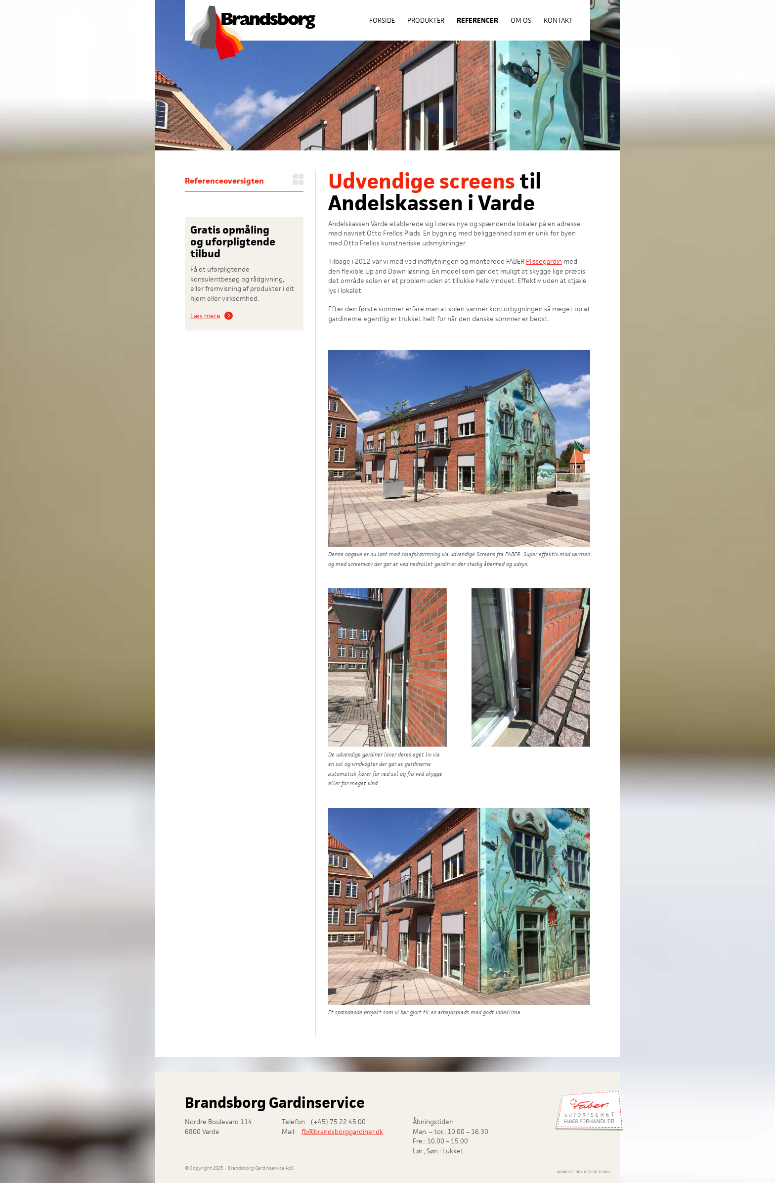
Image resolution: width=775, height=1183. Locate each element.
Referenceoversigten (224, 181)
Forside (382, 20)
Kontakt (558, 20)
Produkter (425, 20)
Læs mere (205, 315)
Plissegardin (544, 261)
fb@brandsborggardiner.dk (342, 1131)
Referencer (477, 20)
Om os (521, 20)
